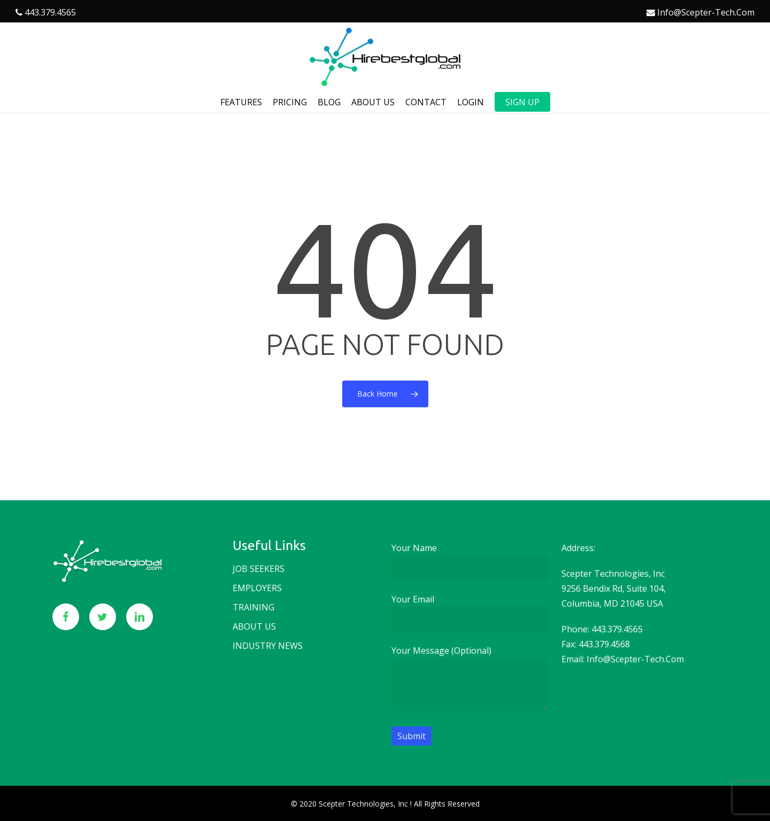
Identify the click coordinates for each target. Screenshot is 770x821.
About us (254, 626)
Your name (469, 561)
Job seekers (258, 569)
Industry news (268, 646)
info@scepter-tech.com (705, 12)
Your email (469, 612)
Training (253, 607)
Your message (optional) (469, 680)
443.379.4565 (50, 12)
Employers (257, 588)
